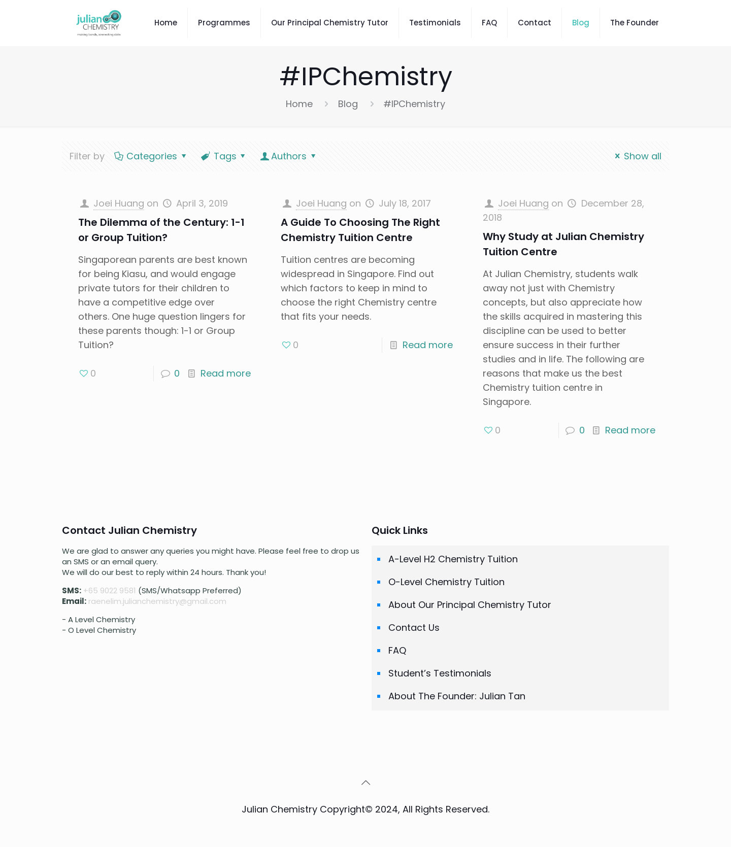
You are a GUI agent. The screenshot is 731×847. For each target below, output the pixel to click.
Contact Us (414, 627)
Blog (348, 103)
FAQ (397, 650)
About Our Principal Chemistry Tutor (469, 604)
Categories (151, 156)
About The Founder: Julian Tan (456, 696)
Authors (288, 156)
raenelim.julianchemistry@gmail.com (157, 601)
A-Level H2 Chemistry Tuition (453, 559)
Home (299, 103)
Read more (226, 373)
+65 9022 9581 (109, 590)
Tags (224, 156)
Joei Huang (118, 203)
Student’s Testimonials (439, 673)
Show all (636, 156)
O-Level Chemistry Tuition (446, 581)
